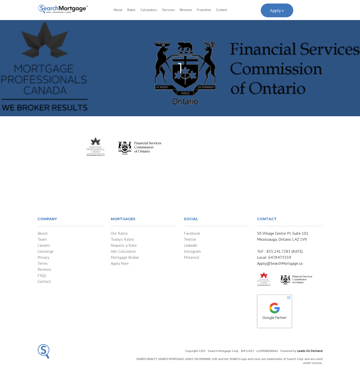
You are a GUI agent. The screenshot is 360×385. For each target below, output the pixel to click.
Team (42, 239)
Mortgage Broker (125, 257)
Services (168, 10)
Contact (221, 10)
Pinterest (192, 257)
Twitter (190, 239)
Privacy (43, 257)
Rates (131, 10)
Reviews (186, 10)
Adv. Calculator (123, 251)
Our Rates (119, 233)
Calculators (148, 10)
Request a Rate (124, 245)
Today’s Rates (122, 239)
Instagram (192, 251)
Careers (44, 245)
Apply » (277, 10)
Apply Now (120, 263)
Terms (43, 263)
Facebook (192, 233)
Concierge (46, 251)
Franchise (204, 10)
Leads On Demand (309, 351)
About (118, 10)
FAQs (42, 275)
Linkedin (190, 245)
